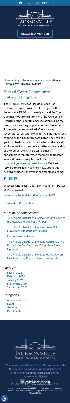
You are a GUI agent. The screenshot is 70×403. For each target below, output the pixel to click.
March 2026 (14, 272)
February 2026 (16, 276)
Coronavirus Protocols (17, 203)
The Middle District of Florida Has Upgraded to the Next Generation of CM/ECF (36, 219)
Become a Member (35, 33)
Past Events (14, 311)
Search (29, 3)
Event (10, 303)
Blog (17, 80)
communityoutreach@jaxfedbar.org (25, 163)
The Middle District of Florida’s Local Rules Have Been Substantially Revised (33, 228)
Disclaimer (17, 390)
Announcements (32, 80)
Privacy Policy (35, 390)
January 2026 (15, 280)
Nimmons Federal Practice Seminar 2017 (30, 195)
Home (21, 3)
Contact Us (35, 394)
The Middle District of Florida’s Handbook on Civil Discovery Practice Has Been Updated (35, 256)
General (12, 307)
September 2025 (17, 287)
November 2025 (17, 283)
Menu (45, 3)
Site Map (53, 390)
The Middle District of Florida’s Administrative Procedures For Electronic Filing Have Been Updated (35, 245)
